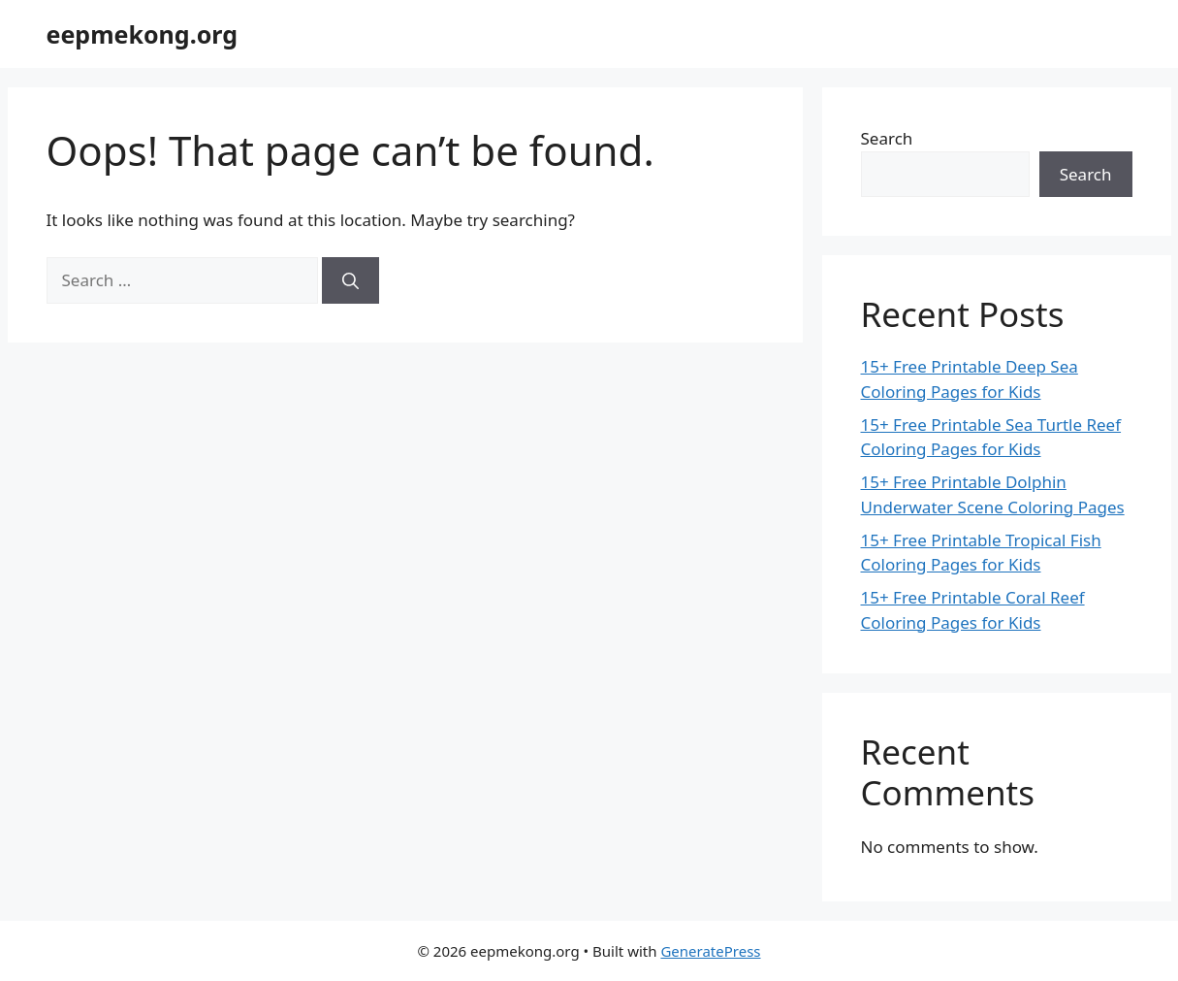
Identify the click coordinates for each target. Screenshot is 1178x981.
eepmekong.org (143, 33)
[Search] (350, 280)
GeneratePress (710, 951)
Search (887, 138)
